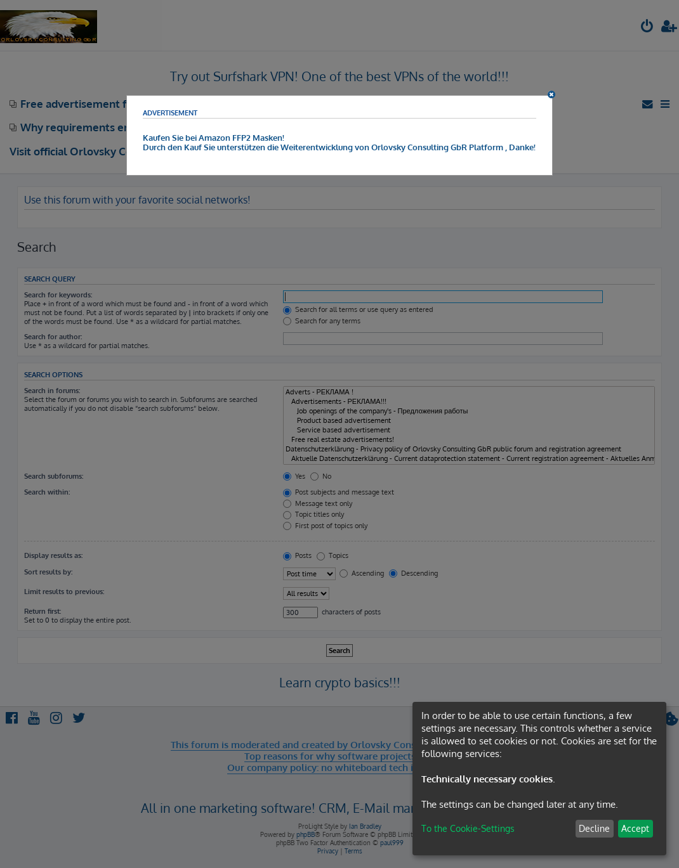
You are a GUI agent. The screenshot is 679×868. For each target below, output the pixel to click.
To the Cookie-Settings (468, 828)
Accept (635, 828)
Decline (594, 828)
